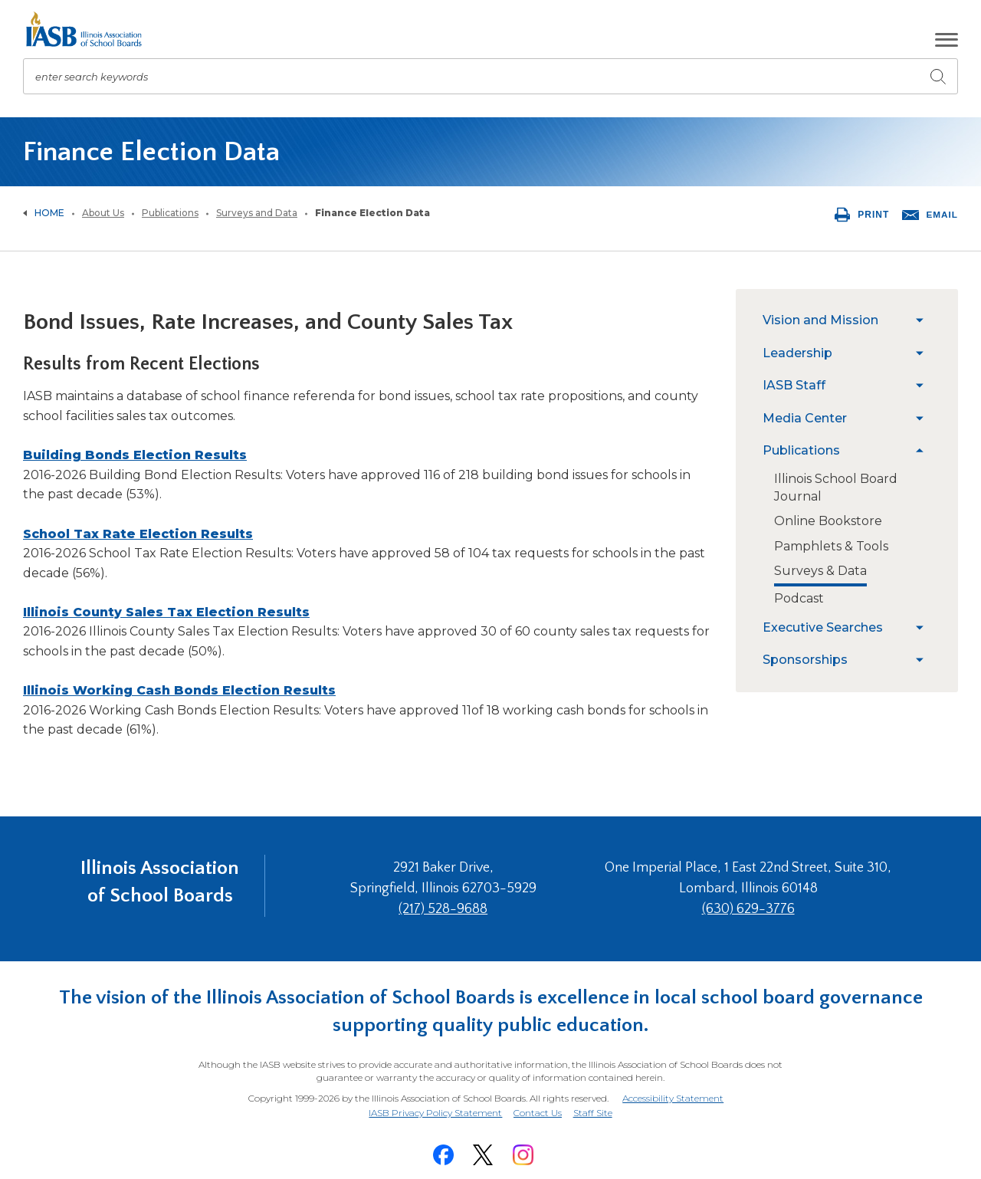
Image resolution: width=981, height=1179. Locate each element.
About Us (103, 212)
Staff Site (595, 1105)
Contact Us (537, 1105)
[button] (946, 40)
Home (49, 212)
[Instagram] (522, 1145)
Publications (170, 212)
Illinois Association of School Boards (159, 885)
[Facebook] (443, 1145)
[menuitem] (835, 320)
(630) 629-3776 (751, 906)
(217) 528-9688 (454, 906)
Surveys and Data (256, 212)
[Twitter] (483, 1145)
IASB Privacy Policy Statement (433, 1105)
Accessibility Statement (672, 1092)
